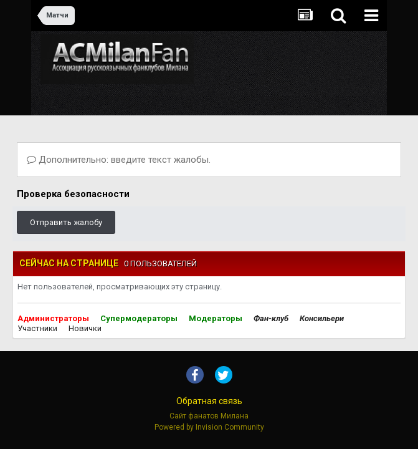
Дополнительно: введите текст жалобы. (119, 159)
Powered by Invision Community (209, 427)
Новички (85, 328)
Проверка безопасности (73, 194)
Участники (37, 328)
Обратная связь (209, 401)
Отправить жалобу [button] (66, 222)
